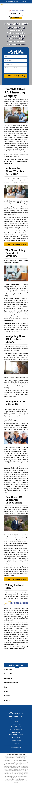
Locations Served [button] (16, 747)
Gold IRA (7, 696)
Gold (5, 687)
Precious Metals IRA (11, 682)
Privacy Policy (16, 737)
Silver (6, 691)
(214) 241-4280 (16, 13)
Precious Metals (9, 674)
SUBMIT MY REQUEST (15, 76)
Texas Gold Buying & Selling (16, 734)
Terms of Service (16, 740)
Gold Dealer (8, 678)
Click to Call (16, 17)
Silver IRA (7, 700)
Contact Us (16, 743)
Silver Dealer (8, 669)
